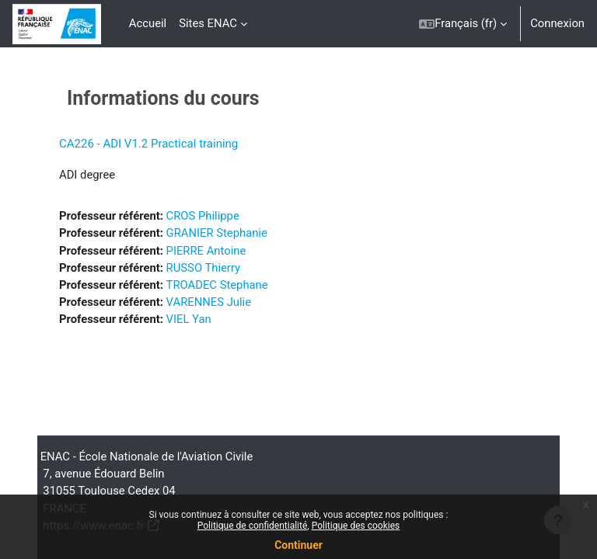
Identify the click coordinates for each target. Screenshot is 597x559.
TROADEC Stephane (217, 285)
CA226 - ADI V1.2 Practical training (148, 144)
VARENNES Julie (208, 302)
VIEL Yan (188, 319)
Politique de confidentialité (252, 525)
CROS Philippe (202, 216)
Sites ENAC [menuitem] (208, 23)
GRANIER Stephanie (216, 233)
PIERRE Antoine (206, 251)
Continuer (298, 545)
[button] (463, 23)
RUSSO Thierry (203, 268)
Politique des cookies (356, 525)
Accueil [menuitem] (147, 23)
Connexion (557, 23)
